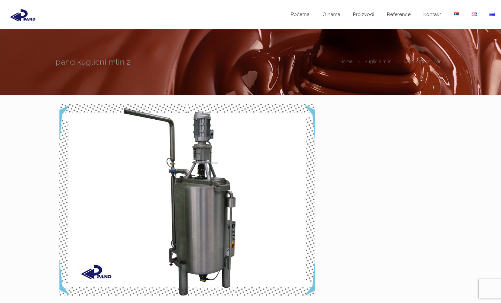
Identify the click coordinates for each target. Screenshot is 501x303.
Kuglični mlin (378, 61)
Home (346, 61)
